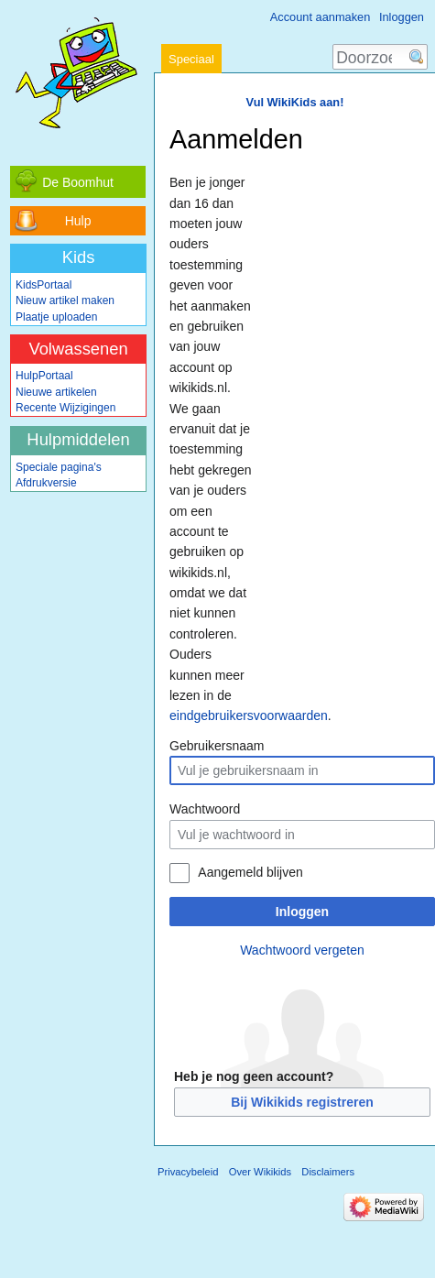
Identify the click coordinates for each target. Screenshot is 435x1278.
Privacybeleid (188, 1171)
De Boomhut (78, 182)
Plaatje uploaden (56, 317)
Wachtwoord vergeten (302, 950)
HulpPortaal (44, 375)
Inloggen (302, 911)
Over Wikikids (260, 1171)
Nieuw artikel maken (65, 300)
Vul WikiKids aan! (295, 102)
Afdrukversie (46, 482)
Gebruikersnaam (217, 745)
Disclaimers (327, 1171)
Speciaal (191, 59)
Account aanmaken (320, 17)
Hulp (78, 220)
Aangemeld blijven (250, 872)
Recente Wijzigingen (65, 407)
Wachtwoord (204, 809)
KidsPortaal (43, 285)
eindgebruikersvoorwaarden (248, 715)
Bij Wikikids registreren (302, 1102)
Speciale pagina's (59, 467)
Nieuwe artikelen (56, 392)
